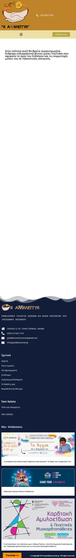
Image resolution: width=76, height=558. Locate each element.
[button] (21, 34)
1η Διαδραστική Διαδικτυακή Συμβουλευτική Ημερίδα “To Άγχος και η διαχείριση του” (38, 462)
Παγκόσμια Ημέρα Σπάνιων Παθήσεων (19, 491)
